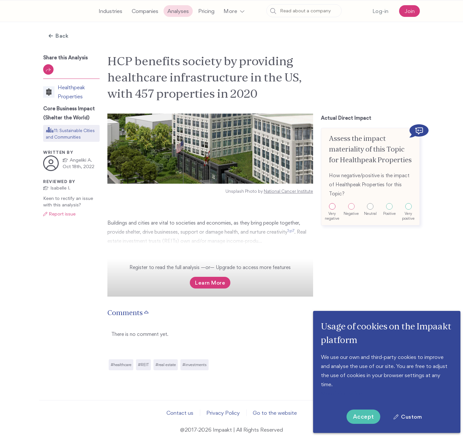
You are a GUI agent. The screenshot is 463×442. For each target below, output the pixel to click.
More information (341, 393)
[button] (234, 11)
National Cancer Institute (288, 191)
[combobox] (304, 10)
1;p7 (134, 239)
